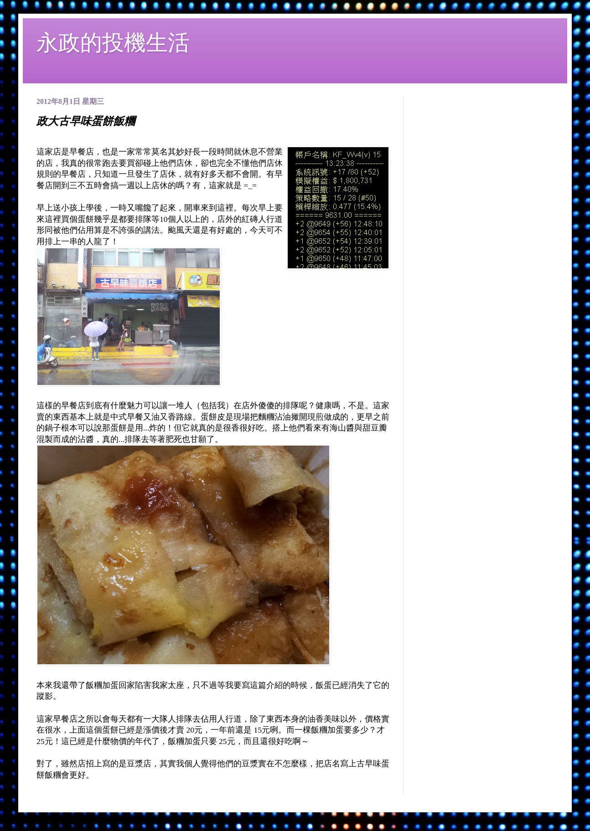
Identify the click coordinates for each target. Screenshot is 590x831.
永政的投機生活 (113, 43)
